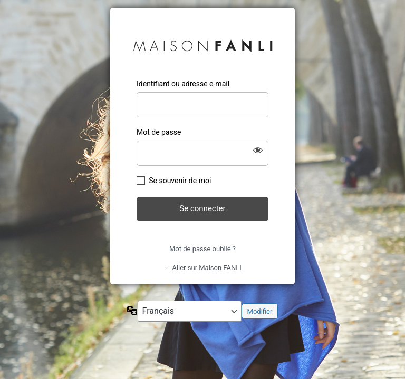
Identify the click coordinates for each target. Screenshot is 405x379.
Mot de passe (159, 132)
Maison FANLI (203, 44)
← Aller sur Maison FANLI (202, 268)
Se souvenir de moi (180, 180)
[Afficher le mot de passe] (257, 150)
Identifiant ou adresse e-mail (183, 83)
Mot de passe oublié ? (202, 249)
